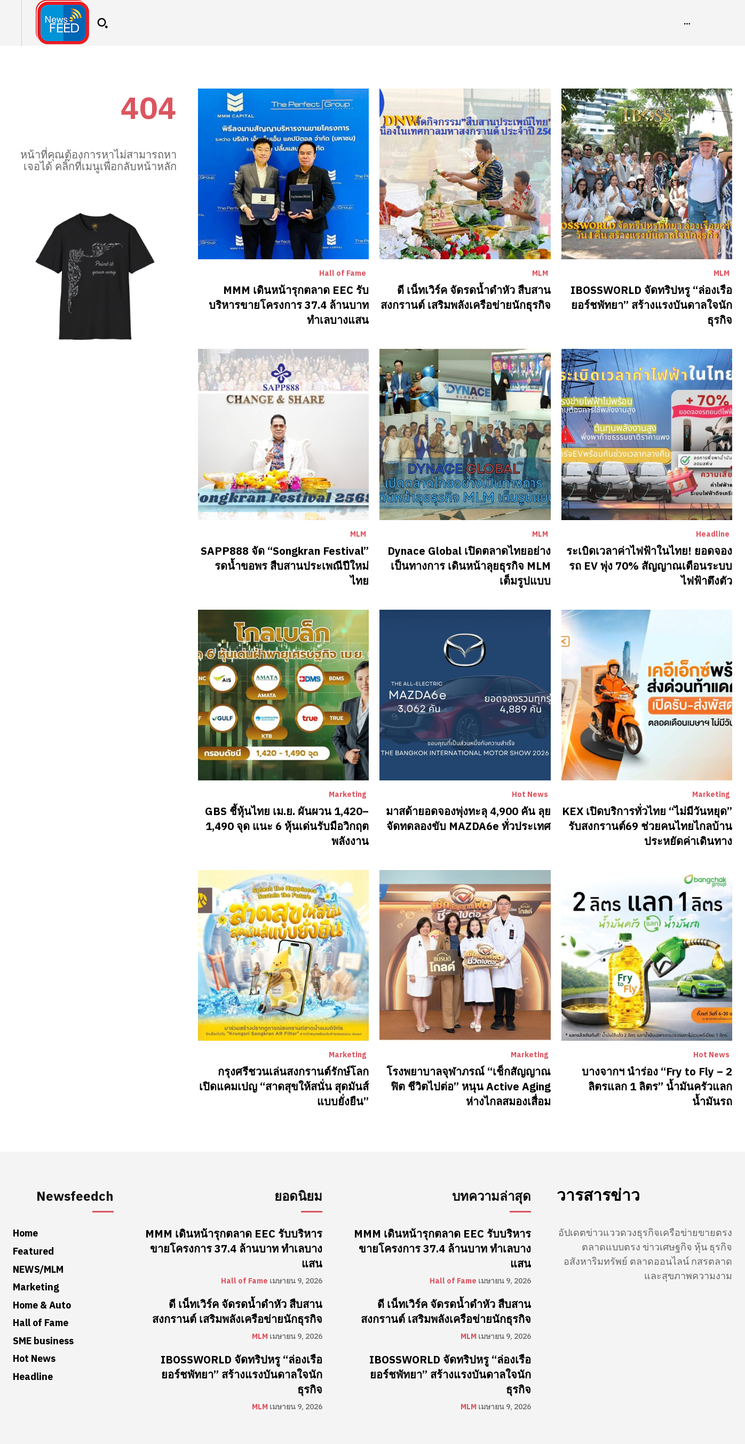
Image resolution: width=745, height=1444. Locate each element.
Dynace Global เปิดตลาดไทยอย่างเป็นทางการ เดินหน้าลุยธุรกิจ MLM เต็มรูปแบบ (469, 566)
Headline (713, 534)
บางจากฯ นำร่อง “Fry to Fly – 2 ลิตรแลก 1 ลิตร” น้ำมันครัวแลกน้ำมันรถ (657, 1087)
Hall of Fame (342, 273)
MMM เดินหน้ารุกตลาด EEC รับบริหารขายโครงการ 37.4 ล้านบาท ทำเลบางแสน (289, 305)
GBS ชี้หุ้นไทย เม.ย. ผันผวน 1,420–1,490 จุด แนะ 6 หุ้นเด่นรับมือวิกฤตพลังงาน (287, 826)
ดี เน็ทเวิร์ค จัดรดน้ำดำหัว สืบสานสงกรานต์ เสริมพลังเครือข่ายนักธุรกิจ (466, 297)
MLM (540, 273)
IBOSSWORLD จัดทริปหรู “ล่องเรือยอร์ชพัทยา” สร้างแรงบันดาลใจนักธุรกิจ (651, 305)
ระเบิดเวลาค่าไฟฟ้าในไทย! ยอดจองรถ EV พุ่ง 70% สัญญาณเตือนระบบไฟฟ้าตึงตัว (649, 566)
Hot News (530, 795)
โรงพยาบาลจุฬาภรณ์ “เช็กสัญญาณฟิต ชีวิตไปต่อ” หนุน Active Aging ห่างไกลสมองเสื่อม (468, 1087)
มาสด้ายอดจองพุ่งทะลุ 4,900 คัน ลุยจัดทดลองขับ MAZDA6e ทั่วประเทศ (468, 818)
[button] (102, 23)
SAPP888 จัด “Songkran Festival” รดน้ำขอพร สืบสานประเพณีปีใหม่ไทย (285, 566)
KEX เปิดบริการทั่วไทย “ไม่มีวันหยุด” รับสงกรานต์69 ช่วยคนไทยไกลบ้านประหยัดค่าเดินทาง (647, 826)
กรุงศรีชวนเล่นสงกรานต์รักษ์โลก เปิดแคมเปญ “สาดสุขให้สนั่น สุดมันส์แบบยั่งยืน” (284, 1087)
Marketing (347, 795)
